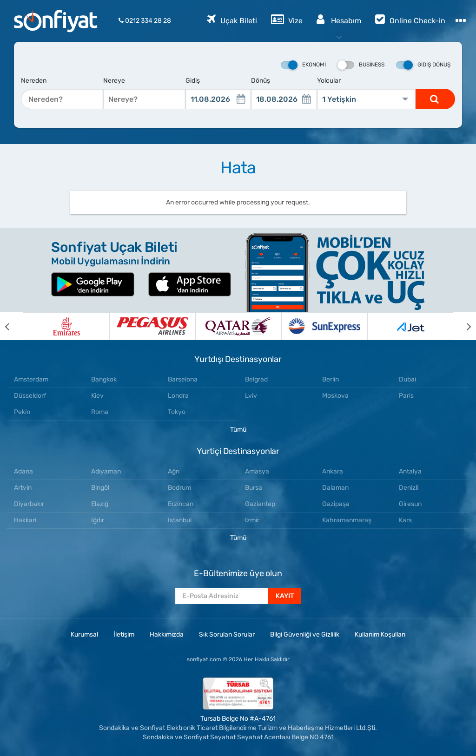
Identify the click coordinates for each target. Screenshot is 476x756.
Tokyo (176, 412)
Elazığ (99, 504)
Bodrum (179, 488)
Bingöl (100, 488)
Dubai (407, 379)
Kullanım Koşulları (380, 634)
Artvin (23, 488)
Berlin (330, 379)
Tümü (238, 430)
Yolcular (329, 81)
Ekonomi (303, 65)
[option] (66, 326)
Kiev (97, 396)
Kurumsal (84, 634)
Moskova (335, 396)
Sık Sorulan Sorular (227, 634)
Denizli (408, 488)
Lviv (251, 396)
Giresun (410, 504)
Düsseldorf (30, 396)
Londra (178, 396)
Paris (406, 396)
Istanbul (180, 520)
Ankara (332, 471)
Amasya (257, 471)
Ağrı (173, 471)
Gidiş (192, 81)
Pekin (22, 412)
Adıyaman (106, 471)
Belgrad (256, 379)
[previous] (11, 326)
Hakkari (25, 520)
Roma (99, 412)
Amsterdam (31, 379)
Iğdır (97, 520)
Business (360, 65)
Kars (405, 520)
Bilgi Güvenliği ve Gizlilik (304, 634)
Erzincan (180, 504)
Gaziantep (260, 504)
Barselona (183, 379)
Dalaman (335, 488)
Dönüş (260, 81)
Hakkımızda (167, 634)
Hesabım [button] (339, 19)
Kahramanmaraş (346, 520)
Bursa (253, 488)
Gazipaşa (336, 504)
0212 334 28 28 (145, 21)
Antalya (410, 471)
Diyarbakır (29, 504)
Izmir (252, 520)
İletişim (123, 634)
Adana (23, 471)
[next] (464, 326)
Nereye (114, 81)
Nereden (33, 81)
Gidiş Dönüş (423, 65)
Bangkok (104, 379)
